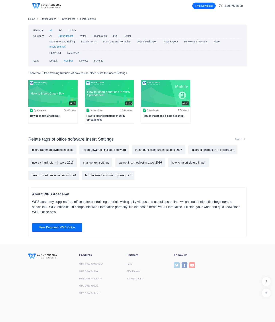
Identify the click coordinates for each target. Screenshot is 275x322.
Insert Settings (87, 18)
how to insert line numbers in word (54, 175)
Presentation (100, 35)
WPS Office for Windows (91, 264)
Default (53, 60)
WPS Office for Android (90, 278)
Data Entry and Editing (62, 41)
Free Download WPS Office (57, 227)
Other (128, 35)
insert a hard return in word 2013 (53, 162)
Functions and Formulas (116, 41)
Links (129, 264)
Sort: (36, 60)
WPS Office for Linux (89, 293)
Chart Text (55, 53)
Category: (38, 35)
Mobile (72, 30)
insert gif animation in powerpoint (213, 149)
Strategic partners (135, 278)
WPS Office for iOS (88, 286)
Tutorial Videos (47, 18)
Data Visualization (147, 41)
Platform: (38, 30)
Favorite (98, 60)
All (50, 30)
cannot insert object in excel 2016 (140, 162)
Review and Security (196, 41)
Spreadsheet (68, 18)
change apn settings (96, 162)
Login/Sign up (234, 5)
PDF (115, 35)
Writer (82, 35)
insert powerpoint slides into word (104, 149)
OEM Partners (133, 271)
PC (60, 30)
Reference (73, 53)
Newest (83, 60)
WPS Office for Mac (88, 271)
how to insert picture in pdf (188, 162)
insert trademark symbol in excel (52, 149)
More (217, 41)
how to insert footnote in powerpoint (108, 175)
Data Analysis (89, 41)
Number (68, 60)
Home (31, 18)
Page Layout (171, 41)
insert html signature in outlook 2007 (158, 149)
